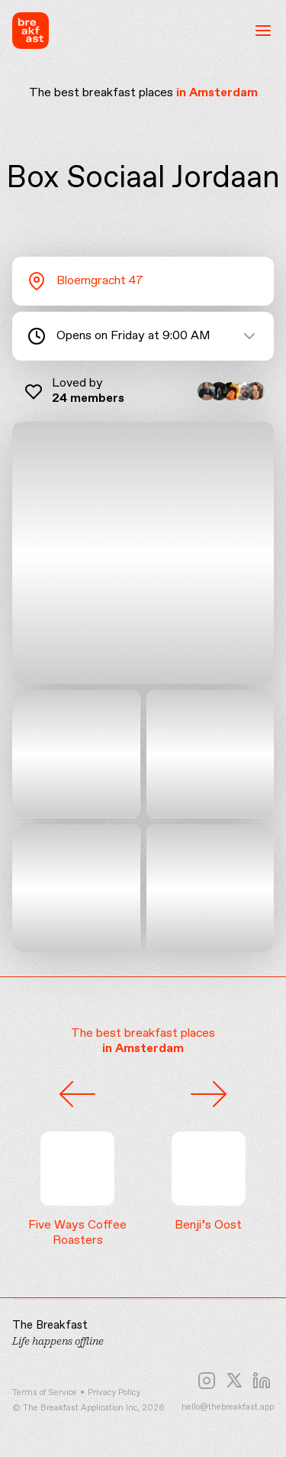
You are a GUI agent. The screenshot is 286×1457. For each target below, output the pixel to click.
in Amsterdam (217, 93)
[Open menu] (263, 30)
